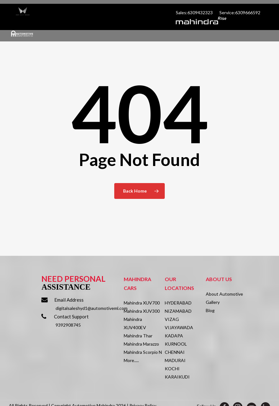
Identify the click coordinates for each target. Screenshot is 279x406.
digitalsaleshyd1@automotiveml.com (92, 308)
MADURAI (175, 360)
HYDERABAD (178, 302)
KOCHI (172, 368)
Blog (210, 310)
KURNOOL (176, 344)
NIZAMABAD (178, 311)
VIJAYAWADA (179, 327)
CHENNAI (175, 352)
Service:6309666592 (239, 12)
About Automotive (224, 294)
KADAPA (174, 335)
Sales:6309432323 (195, 12)
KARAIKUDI (177, 376)
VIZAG (172, 319)
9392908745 (68, 325)
